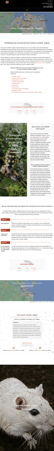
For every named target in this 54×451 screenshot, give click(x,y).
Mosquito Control (16, 76)
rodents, (44, 62)
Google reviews (11, 350)
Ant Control (14, 85)
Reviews (47, 3)
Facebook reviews (37, 350)
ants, (31, 137)
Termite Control (15, 83)
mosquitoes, (39, 62)
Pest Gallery (50, 4)
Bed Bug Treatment (16, 90)
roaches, (48, 135)
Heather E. (16, 322)
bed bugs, (40, 248)
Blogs (51, 3)
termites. (40, 137)
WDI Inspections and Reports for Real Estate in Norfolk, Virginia (27, 92)
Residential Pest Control (18, 80)
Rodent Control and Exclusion (19, 78)
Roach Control (15, 87)
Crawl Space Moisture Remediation (20, 88)
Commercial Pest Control (18, 81)
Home (43, 3)
